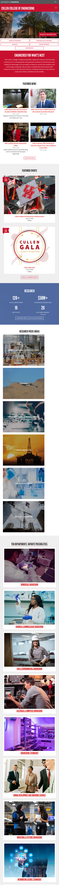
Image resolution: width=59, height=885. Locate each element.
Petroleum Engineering (29, 828)
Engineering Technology (29, 617)
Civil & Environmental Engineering (29, 533)
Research (15, 44)
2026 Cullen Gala (29, 267)
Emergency (48, 877)
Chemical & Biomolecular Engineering (29, 491)
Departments (29, 48)
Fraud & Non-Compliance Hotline (37, 878)
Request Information (48, 34)
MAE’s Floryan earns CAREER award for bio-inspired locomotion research (43, 110)
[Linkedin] (33, 846)
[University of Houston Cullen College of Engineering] (29, 840)
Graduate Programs (15, 41)
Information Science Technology (29, 743)
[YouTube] (36, 846)
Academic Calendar (34, 877)
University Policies (5, 883)
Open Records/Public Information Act (16, 880)
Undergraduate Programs (44, 41)
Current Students (24, 859)
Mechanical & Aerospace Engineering (29, 785)
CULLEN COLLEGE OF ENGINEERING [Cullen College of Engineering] (17, 8)
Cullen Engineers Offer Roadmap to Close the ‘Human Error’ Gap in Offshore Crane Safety (43, 145)
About (21, 855)
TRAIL (19, 878)
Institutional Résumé (30, 880)
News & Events (24, 865)
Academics (23, 857)
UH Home (26, 877)
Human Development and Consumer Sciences (29, 659)
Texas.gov (3, 878)
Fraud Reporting (25, 878)
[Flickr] (27, 846)
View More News (29, 158)
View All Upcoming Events (29, 277)
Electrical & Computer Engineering (29, 575)
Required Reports (40, 880)
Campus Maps (42, 877)
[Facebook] (21, 846)
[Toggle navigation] (56, 7)
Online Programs (44, 44)
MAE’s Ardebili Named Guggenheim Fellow (16, 144)
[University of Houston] (10, 2)
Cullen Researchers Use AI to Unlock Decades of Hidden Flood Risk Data (15, 110)
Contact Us (5, 870)
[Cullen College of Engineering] (29, 28)
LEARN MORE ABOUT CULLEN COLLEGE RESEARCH (29, 318)
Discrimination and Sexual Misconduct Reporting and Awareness (37, 882)
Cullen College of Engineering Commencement (29, 216)
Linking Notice (49, 878)
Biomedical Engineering (29, 448)
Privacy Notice (4, 880)
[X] (24, 846)
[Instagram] (30, 846)
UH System (54, 877)
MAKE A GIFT (44, 853)
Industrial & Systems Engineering (29, 701)
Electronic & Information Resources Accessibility (12, 882)
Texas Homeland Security (12, 878)
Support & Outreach (25, 863)
